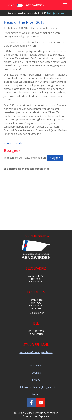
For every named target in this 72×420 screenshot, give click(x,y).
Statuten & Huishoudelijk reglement (36, 387)
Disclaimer (36, 365)
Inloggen (54, 158)
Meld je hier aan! (56, 13)
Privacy (36, 380)
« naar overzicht (13, 143)
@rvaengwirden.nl (36, 352)
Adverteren (36, 394)
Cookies (36, 372)
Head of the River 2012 (24, 22)
